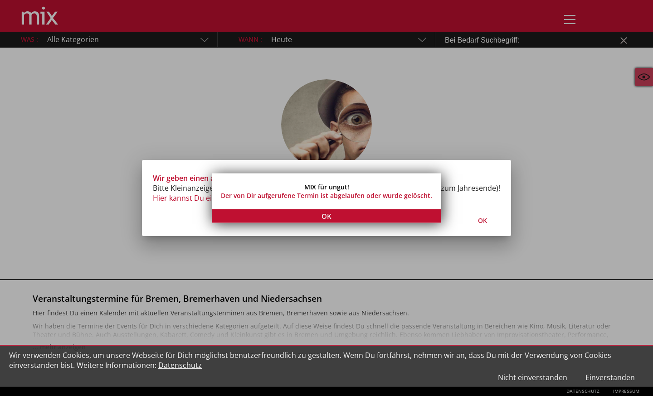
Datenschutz (180, 365)
